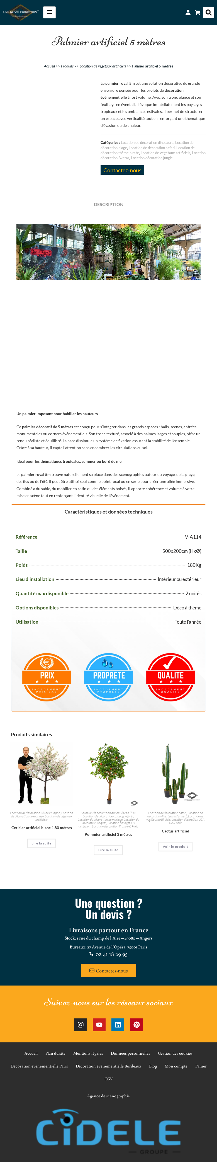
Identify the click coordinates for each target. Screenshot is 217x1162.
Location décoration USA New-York (186, 821)
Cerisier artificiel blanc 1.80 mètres (41, 827)
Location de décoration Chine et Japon (35, 813)
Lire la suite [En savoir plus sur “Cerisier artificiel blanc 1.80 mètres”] (41, 843)
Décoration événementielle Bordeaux (108, 1066)
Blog (153, 1066)
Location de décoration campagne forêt (108, 816)
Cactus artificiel (175, 831)
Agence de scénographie (108, 1095)
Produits (67, 66)
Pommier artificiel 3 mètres (108, 834)
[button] (208, 12)
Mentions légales (88, 1053)
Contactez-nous (122, 170)
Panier (201, 1066)
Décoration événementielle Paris (39, 1066)
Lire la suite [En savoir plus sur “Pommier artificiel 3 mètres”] (108, 850)
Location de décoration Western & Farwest (175, 814)
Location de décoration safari (152, 148)
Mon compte (176, 1066)
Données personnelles (130, 1053)
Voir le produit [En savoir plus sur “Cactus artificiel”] (175, 846)
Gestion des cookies (175, 1053)
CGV (108, 1078)
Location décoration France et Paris (115, 826)
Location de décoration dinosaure (147, 142)
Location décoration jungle (152, 158)
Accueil (49, 66)
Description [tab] (108, 204)
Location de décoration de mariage (42, 814)
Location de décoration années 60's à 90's (108, 813)
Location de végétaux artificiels (103, 66)
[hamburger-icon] (49, 12)
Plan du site (55, 1053)
